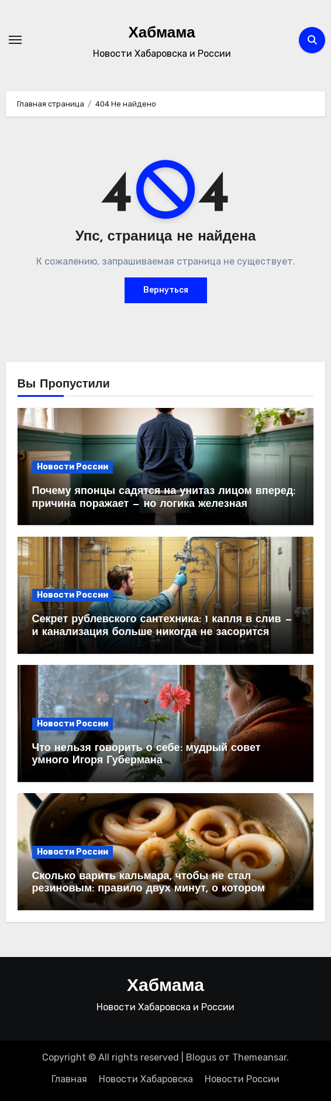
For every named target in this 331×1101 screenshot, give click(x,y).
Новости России (72, 467)
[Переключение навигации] (15, 40)
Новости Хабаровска (146, 1079)
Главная (69, 1079)
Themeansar (259, 1057)
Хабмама (161, 34)
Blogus (201, 1057)
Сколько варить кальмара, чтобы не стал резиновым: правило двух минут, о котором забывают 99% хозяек (148, 889)
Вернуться (165, 290)
